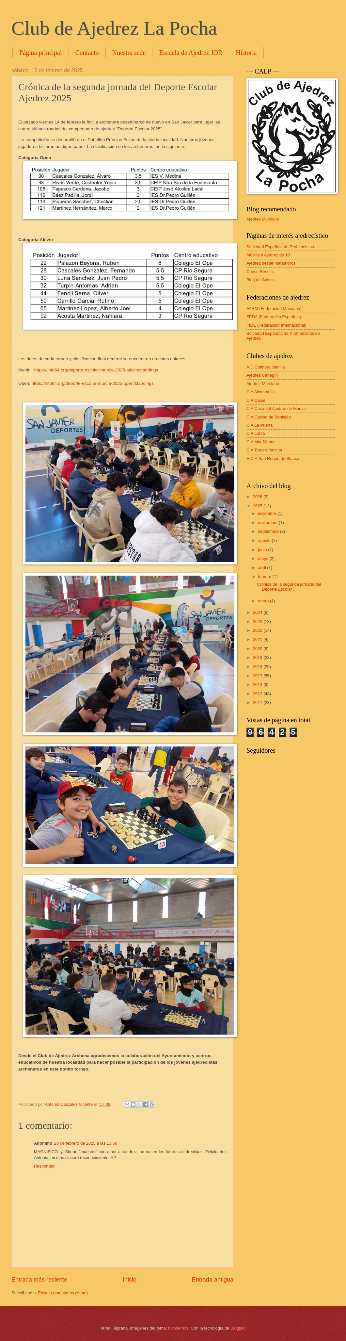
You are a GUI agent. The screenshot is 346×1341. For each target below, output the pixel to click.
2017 (258, 675)
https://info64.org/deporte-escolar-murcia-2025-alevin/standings (96, 370)
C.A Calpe (255, 400)
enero (264, 600)
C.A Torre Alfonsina (264, 450)
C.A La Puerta (259, 425)
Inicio (129, 1279)
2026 (258, 496)
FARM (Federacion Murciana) (274, 308)
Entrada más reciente (39, 1279)
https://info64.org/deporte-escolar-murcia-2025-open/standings (93, 383)
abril (262, 567)
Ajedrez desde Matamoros (270, 263)
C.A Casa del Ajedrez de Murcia (276, 408)
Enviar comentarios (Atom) (63, 1292)
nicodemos (178, 1328)
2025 (258, 505)
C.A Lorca (255, 433)
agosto (265, 540)
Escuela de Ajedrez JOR (190, 52)
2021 (258, 639)
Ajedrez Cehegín (262, 375)
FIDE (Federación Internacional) (276, 325)
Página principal (40, 52)
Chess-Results (260, 271)
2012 (258, 693)
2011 (258, 702)
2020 (258, 648)
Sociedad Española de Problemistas (280, 246)
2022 (258, 630)
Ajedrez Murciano (262, 219)
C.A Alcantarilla (260, 391)
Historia (246, 52)
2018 (258, 666)
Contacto (87, 52)
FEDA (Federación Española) (273, 316)
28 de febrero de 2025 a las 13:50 (85, 1143)
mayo (263, 558)
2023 (258, 621)
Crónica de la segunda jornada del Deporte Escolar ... (289, 587)
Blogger (237, 1328)
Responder (44, 1166)
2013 (258, 684)
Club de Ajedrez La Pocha (114, 28)
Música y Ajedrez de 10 (268, 255)
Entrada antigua (212, 1279)
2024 (258, 612)
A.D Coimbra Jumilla (265, 367)
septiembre (269, 531)
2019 (258, 657)
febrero (265, 576)
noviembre (268, 522)
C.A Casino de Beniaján (268, 417)
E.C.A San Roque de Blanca (272, 458)
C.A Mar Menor (260, 441)
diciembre (267, 513)
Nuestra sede (129, 52)
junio (263, 549)
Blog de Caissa (260, 279)
